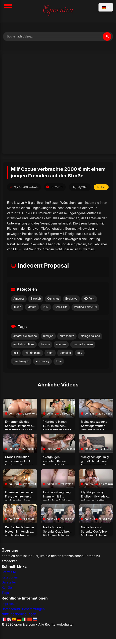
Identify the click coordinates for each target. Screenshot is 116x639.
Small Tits (61, 307)
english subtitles (23, 344)
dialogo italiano (90, 336)
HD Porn (89, 298)
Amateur (18, 298)
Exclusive (71, 298)
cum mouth (67, 336)
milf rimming (32, 352)
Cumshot (53, 298)
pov (79, 352)
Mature (31, 307)
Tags (5, 593)
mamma (61, 344)
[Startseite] (58, 11)
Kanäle (7, 587)
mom (50, 352)
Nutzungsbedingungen (19, 614)
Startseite (9, 572)
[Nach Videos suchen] (58, 36)
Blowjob (36, 298)
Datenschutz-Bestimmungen (23, 609)
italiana (45, 344)
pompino (65, 352)
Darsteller (9, 582)
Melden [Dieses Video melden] (101, 187)
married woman (83, 344)
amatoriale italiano (25, 336)
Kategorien (10, 577)
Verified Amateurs (85, 307)
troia (59, 361)
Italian (17, 307)
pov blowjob (21, 361)
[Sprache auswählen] (105, 7)
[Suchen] (107, 36)
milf (15, 352)
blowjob (48, 336)
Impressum (10, 604)
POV (45, 307)
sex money (42, 361)
